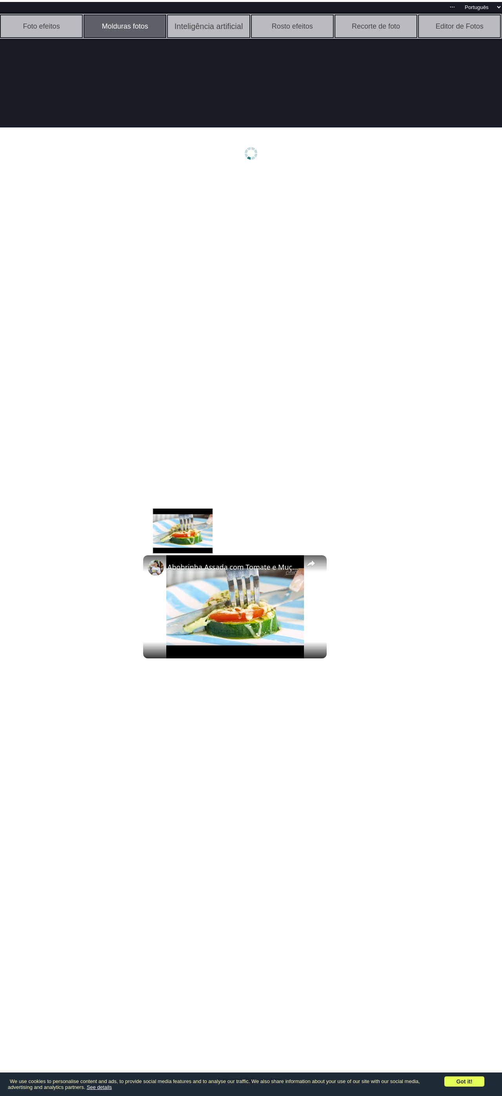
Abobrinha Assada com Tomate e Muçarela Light (233, 567)
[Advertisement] (61, 296)
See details (99, 1087)
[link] (156, 568)
